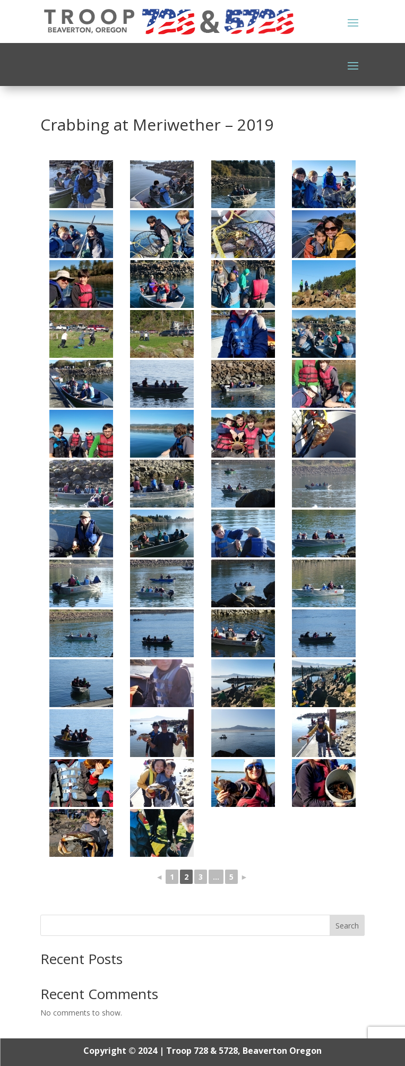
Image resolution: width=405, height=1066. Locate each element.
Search (347, 926)
